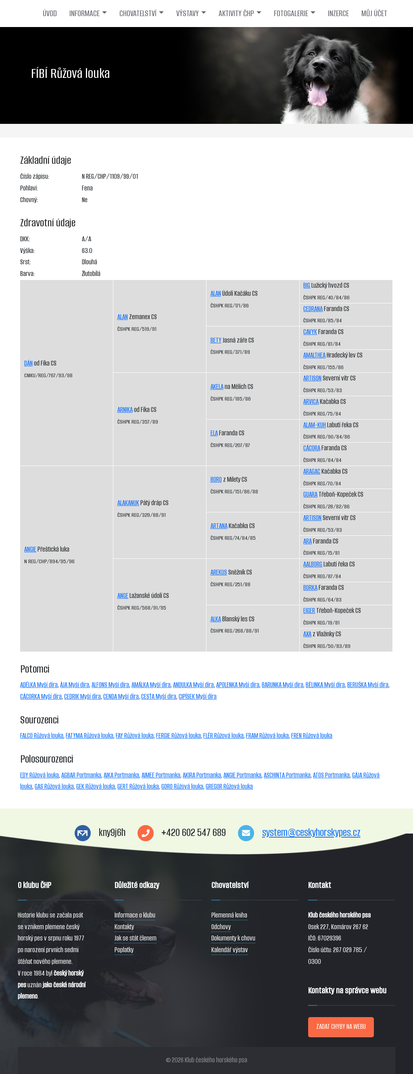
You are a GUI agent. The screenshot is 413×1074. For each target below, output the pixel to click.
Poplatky (124, 950)
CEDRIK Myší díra (82, 696)
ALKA (216, 619)
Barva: (27, 273)
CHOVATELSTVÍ (137, 13)
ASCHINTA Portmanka (287, 775)
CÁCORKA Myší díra (41, 696)
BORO (216, 479)
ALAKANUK (128, 503)
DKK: (25, 239)
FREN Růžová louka (311, 735)
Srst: (25, 262)
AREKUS (219, 572)
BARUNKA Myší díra (282, 685)
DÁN (28, 363)
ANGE (122, 595)
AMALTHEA (314, 355)
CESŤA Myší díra (158, 696)
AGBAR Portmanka (81, 775)
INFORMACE (84, 13)
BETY (216, 340)
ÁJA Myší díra (74, 685)
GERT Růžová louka (138, 786)
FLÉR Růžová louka (223, 735)
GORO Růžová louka (182, 786)
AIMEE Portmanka (161, 775)
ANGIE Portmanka (242, 775)
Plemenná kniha (229, 915)
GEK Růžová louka (95, 786)
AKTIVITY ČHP (236, 13)
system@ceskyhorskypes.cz (311, 832)
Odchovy (221, 927)
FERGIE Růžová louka (178, 735)
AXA (307, 634)
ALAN (122, 317)
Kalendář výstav (229, 950)
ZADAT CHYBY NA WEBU (341, 1026)
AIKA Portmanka (121, 775)
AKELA (217, 386)
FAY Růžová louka (135, 735)
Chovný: (29, 200)
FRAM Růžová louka (267, 735)
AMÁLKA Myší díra (151, 685)
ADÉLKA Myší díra (39, 685)
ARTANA (219, 526)
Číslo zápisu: (34, 176)
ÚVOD (50, 13)
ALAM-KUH (314, 425)
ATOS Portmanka (331, 775)
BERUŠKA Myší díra (367, 685)
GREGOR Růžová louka (229, 786)
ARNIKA (125, 409)
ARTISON (312, 378)
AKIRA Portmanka (202, 775)
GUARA (310, 494)
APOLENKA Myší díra (237, 685)
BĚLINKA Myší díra (325, 685)
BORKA (310, 587)
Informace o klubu (135, 915)
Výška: (27, 250)
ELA (214, 433)
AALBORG (312, 564)
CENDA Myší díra (121, 696)
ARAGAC (311, 471)
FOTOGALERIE (291, 13)
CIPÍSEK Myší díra (198, 696)
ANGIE (30, 549)
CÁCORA (311, 448)
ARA (307, 541)
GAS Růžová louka (54, 786)
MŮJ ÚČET (374, 13)
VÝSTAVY (187, 13)
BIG (306, 285)
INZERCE (338, 13)
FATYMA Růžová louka (89, 735)
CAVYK (310, 331)
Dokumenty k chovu (233, 938)
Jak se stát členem (135, 938)
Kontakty (124, 927)
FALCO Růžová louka (41, 735)
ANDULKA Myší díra (193, 685)
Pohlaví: (29, 188)
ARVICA (311, 401)
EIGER (309, 610)
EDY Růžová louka (39, 775)
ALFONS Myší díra (110, 685)
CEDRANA (313, 308)
